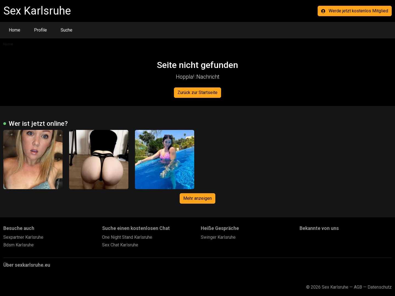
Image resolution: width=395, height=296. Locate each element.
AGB (358, 287)
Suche (66, 30)
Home (14, 30)
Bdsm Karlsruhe (18, 244)
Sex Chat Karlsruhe (120, 244)
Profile (40, 30)
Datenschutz (380, 287)
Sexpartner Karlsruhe (23, 237)
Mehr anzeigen (197, 198)
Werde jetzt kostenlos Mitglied (354, 10)
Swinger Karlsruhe (218, 237)
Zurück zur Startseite (197, 92)
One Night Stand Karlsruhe (127, 237)
